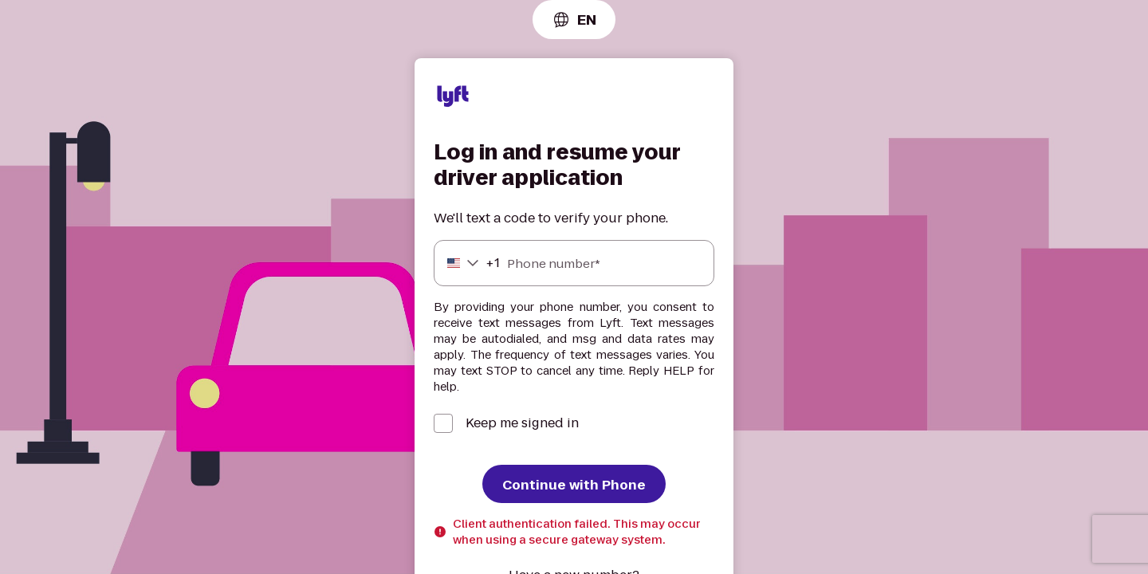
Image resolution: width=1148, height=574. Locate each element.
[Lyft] (453, 98)
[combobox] (574, 19)
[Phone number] (574, 263)
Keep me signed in (522, 423)
